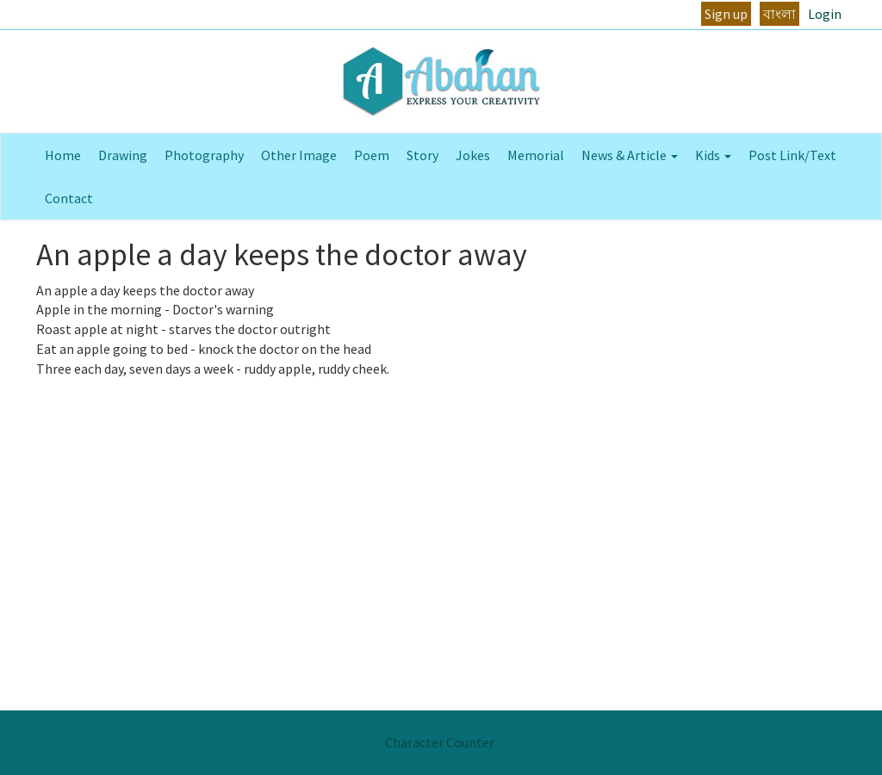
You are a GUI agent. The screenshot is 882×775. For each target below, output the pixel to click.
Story (422, 155)
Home (63, 155)
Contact (69, 198)
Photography (204, 155)
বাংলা (779, 13)
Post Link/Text (792, 155)
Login (825, 13)
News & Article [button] (629, 155)
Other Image (299, 155)
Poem (371, 155)
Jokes (473, 155)
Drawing (122, 155)
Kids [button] (713, 155)
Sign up (726, 13)
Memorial (535, 155)
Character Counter (439, 742)
